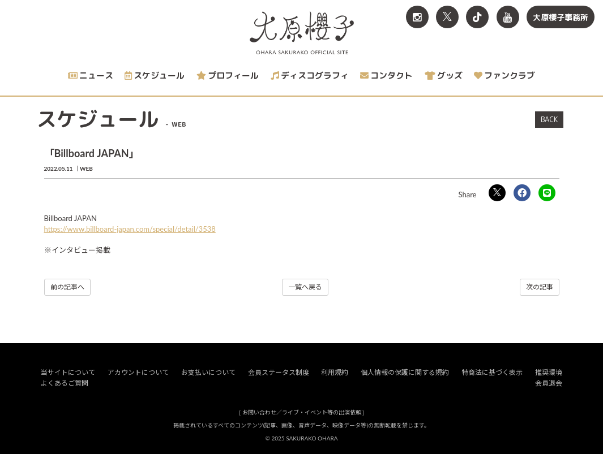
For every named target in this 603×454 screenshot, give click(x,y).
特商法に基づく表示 (492, 372)
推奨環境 (548, 372)
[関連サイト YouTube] (508, 17)
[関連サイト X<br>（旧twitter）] (447, 17)
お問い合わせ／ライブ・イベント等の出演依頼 (301, 412)
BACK (549, 119)
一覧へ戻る (305, 287)
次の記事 (539, 287)
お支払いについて (208, 372)
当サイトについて (68, 372)
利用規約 (334, 372)
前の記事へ (67, 287)
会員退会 (548, 383)
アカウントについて (138, 372)
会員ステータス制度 (278, 372)
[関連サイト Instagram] (417, 17)
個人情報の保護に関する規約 (405, 372)
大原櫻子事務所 (560, 17)
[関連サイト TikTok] (477, 17)
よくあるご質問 (64, 383)
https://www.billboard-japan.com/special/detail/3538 (130, 229)
